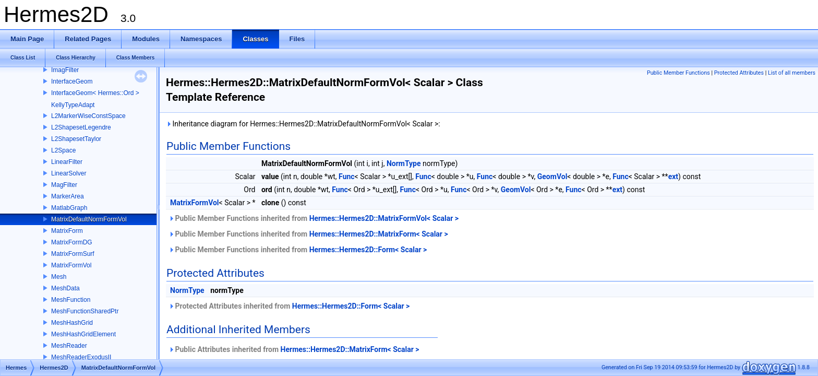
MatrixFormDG (71, 242)
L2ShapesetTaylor (76, 139)
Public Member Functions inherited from (314, 218)
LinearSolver (68, 173)
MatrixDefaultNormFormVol (89, 219)
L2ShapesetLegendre (81, 127)
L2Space (63, 150)
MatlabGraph (69, 208)
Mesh (58, 276)
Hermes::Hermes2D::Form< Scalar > (368, 249)
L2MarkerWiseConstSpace (88, 116)
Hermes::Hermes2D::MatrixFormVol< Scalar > (384, 218)
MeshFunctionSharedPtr (84, 311)
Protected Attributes (739, 72)
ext (673, 176)
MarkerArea (67, 196)
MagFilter (64, 185)
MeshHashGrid (72, 322)
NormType (404, 163)
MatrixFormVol (71, 265)
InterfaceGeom (71, 81)
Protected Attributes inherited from (289, 306)
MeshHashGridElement (83, 334)
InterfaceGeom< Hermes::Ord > (95, 93)
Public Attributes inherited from (294, 349)
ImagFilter (65, 70)
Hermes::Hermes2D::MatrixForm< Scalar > (378, 234)
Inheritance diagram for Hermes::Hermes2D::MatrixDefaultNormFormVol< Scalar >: (303, 124)
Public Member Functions (678, 72)
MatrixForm (67, 230)
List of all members (791, 72)
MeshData (65, 288)
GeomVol (552, 176)
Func (347, 176)
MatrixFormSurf (72, 253)
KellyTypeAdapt (72, 105)
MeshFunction (70, 299)
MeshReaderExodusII (81, 357)
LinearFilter (66, 162)
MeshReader (69, 345)
